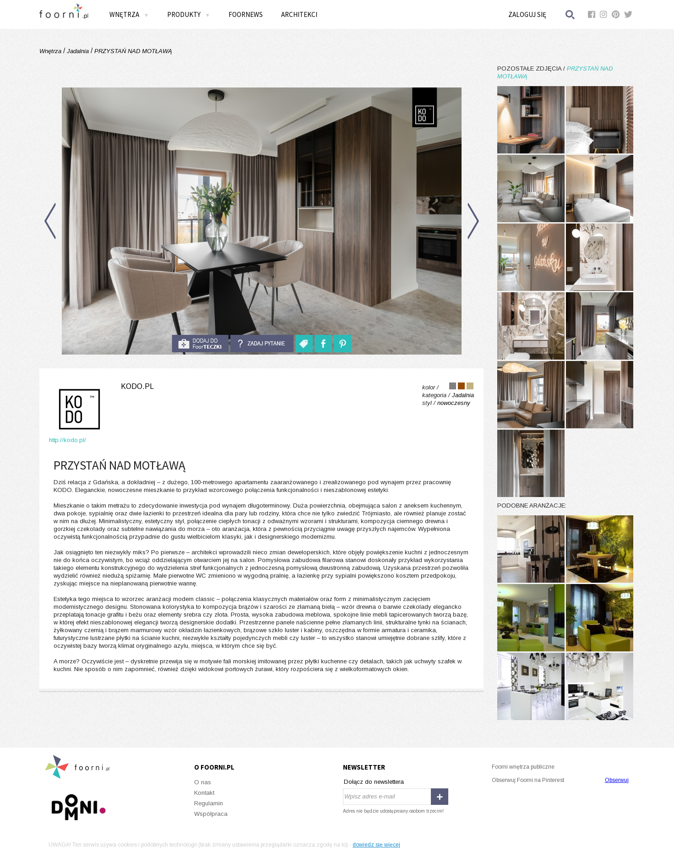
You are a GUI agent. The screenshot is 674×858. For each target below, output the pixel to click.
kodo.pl (137, 386)
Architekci (299, 14)
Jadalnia (78, 51)
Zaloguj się (527, 14)
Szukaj (570, 14)
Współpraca (211, 813)
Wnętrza (129, 14)
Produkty (188, 14)
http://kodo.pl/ (67, 440)
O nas (202, 782)
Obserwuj (617, 780)
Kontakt (204, 792)
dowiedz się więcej (376, 845)
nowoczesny (453, 402)
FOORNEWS (245, 14)
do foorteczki (200, 343)
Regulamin (208, 803)
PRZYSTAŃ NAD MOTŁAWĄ (132, 51)
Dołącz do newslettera (374, 781)
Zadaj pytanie (262, 343)
